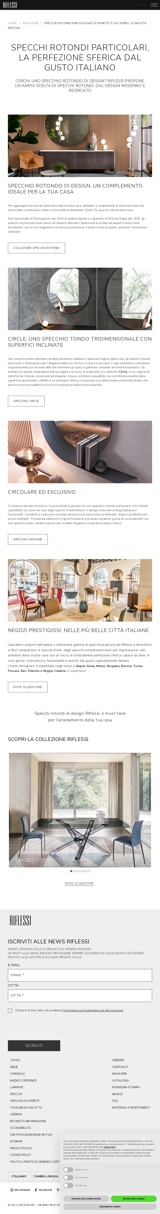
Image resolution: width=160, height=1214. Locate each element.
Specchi (16, 1094)
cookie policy (20, 1155)
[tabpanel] (80, 810)
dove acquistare (27, 687)
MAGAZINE (31, 23)
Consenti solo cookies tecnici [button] (86, 1199)
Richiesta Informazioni (28, 1121)
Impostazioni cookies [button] (109, 1206)
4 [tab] (81, 872)
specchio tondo (24, 359)
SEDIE (14, 1067)
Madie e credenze (23, 1081)
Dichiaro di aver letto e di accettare (69, 1010)
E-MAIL (14, 965)
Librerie (118, 1060)
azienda (16, 1114)
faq (115, 1101)
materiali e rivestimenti (131, 1108)
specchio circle (26, 401)
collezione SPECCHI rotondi (36, 248)
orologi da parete (25, 1101)
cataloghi (120, 1081)
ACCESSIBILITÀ (20, 1128)
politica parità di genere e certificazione (42, 1162)
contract (120, 1067)
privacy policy (21, 1148)
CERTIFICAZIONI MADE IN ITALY (31, 1135)
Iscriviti (34, 1045)
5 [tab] (84, 872)
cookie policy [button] (110, 1147)
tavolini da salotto (26, 1108)
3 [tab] (78, 872)
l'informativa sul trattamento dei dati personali (92, 1010)
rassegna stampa (126, 1087)
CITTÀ (13, 985)
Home (12, 23)
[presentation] (39, 1023)
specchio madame (27, 539)
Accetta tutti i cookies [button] (133, 1199)
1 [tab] (72, 872)
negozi (117, 1094)
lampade (16, 1087)
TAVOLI (15, 1060)
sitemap (16, 1141)
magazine (119, 1074)
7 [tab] (90, 872)
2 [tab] (75, 872)
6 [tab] (87, 872)
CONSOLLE (17, 1074)
